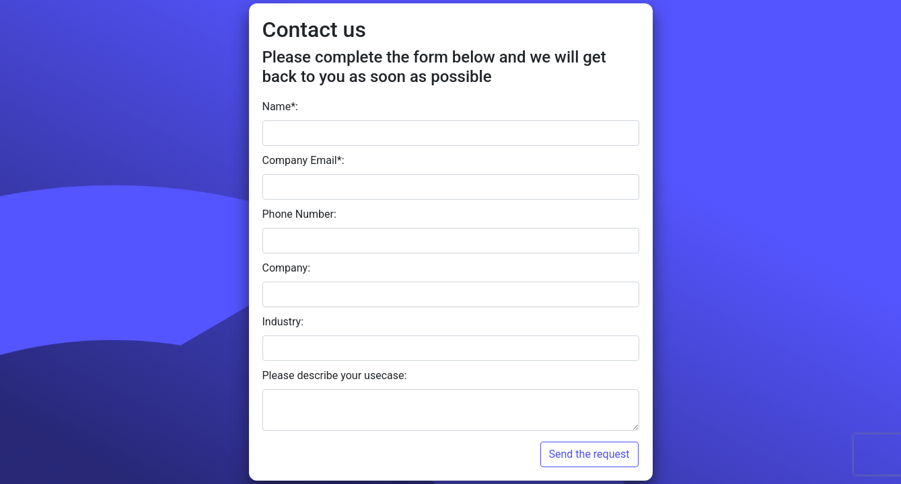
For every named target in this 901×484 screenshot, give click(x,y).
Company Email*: (303, 160)
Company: (286, 267)
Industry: (283, 321)
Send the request (589, 454)
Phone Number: (299, 214)
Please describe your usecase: (334, 375)
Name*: (280, 106)
